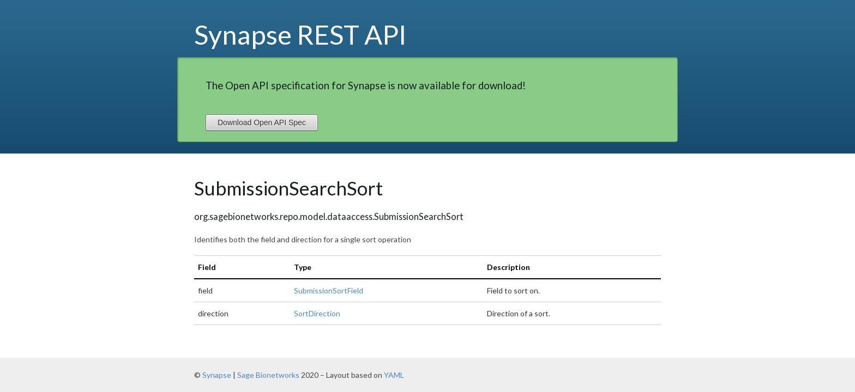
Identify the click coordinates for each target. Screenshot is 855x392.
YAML (394, 374)
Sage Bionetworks (268, 374)
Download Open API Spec (262, 122)
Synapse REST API (300, 34)
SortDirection (317, 313)
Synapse (216, 374)
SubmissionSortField (328, 290)
